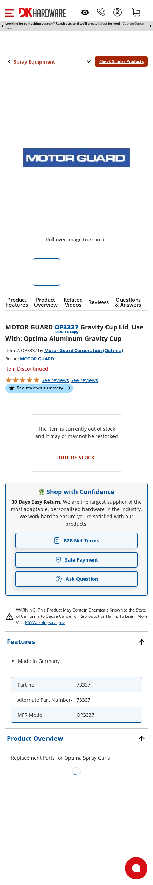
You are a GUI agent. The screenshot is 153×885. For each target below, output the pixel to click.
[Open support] (136, 868)
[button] (9, 12)
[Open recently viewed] (85, 12)
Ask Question (76, 579)
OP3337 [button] (66, 327)
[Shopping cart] (136, 12)
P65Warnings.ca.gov (45, 623)
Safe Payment (76, 559)
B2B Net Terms (76, 540)
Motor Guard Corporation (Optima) (83, 350)
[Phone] (101, 12)
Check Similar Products (121, 61)
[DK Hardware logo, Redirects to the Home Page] (42, 12)
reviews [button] (84, 380)
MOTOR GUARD (37, 359)
